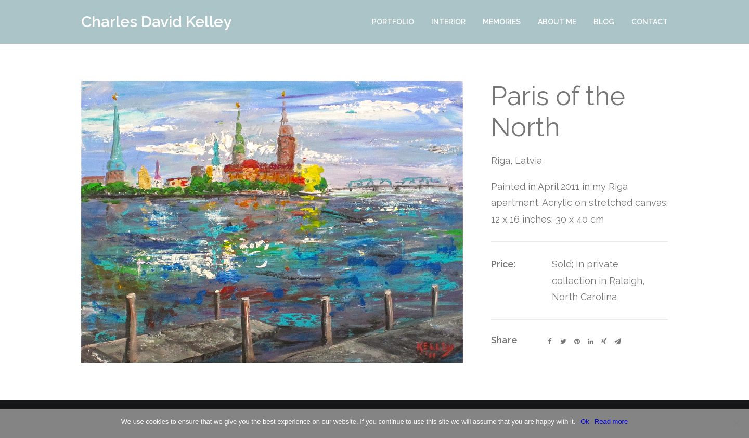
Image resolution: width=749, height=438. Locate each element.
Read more (611, 422)
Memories (502, 22)
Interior (448, 22)
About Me (557, 22)
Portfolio (393, 22)
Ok (584, 422)
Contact (649, 22)
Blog (603, 22)
